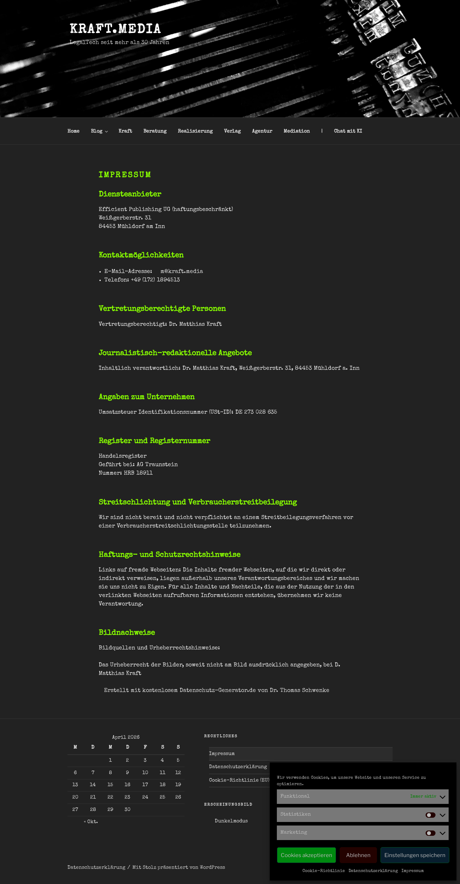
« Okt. (91, 821)
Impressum (412, 871)
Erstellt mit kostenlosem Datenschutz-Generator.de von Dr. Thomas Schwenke (216, 691)
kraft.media (115, 30)
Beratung (154, 131)
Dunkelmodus (231, 821)
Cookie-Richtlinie (323, 871)
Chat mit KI (348, 131)
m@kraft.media (181, 272)
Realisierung (195, 131)
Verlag (232, 131)
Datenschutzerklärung (373, 871)
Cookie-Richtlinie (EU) (239, 780)
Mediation (297, 131)
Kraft (125, 131)
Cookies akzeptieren (306, 855)
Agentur (262, 131)
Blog (100, 131)
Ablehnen (358, 855)
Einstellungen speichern (414, 855)
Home (73, 131)
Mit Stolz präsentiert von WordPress (178, 867)
